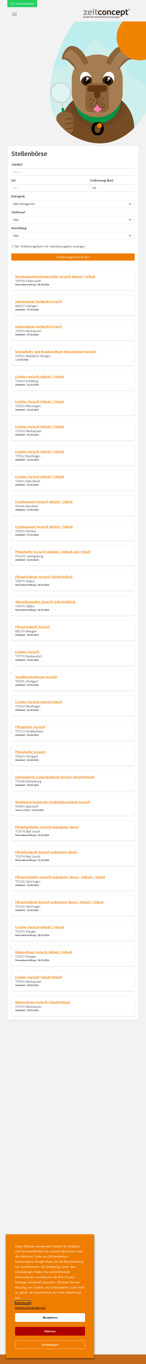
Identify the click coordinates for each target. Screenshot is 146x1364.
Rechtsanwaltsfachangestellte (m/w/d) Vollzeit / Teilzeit (55, 276)
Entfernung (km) (101, 180)
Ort (13, 180)
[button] (14, 14)
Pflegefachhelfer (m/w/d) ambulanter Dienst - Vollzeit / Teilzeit (60, 877)
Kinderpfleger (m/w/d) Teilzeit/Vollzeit (42, 1002)
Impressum (23, 1303)
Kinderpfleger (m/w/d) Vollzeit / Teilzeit (43, 952)
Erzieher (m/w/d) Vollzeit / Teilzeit (39, 377)
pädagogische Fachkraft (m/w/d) (38, 301)
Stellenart (18, 212)
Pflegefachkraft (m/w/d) (32, 627)
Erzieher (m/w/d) (27, 652)
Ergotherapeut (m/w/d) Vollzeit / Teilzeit (44, 502)
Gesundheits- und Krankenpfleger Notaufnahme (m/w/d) (55, 352)
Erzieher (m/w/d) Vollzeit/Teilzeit (38, 702)
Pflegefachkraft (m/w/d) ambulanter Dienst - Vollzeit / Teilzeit (59, 902)
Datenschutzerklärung (30, 1308)
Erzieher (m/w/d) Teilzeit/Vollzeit (38, 977)
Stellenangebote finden (73, 257)
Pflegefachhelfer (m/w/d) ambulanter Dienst (47, 827)
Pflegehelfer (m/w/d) (30, 727)
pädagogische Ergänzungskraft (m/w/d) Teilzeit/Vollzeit (54, 777)
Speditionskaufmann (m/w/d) (36, 677)
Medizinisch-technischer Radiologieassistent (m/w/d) (52, 802)
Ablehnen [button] (50, 1331)
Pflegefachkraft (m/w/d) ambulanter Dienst (46, 852)
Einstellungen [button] (50, 1345)
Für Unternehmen (22, 4)
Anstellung (19, 228)
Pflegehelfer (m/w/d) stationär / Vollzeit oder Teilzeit (53, 552)
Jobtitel (16, 164)
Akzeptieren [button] (50, 1317)
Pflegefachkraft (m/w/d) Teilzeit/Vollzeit (44, 577)
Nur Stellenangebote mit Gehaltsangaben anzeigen (48, 246)
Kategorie (18, 196)
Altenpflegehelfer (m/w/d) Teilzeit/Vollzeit (45, 602)
